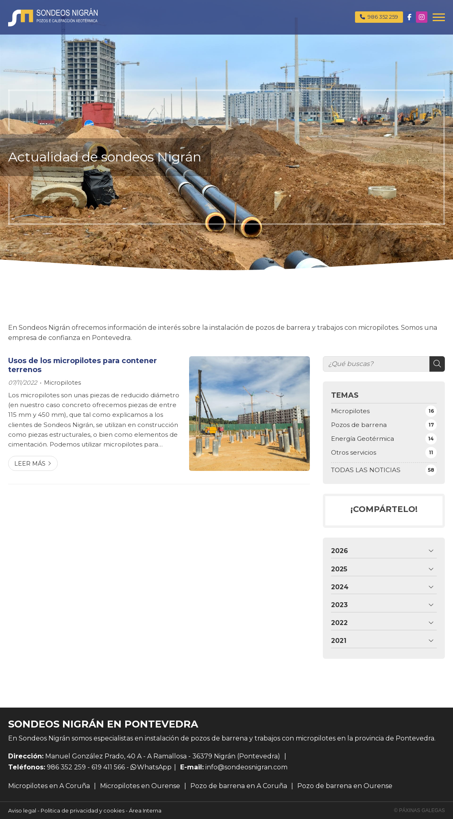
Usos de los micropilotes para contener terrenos (82, 365)
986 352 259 (66, 767)
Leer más (30, 463)
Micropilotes (62, 382)
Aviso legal (22, 810)
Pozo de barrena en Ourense (344, 786)
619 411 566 (108, 767)
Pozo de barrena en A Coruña (238, 786)
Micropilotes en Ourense (140, 786)
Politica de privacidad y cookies (82, 810)
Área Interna (145, 810)
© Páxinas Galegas (419, 810)
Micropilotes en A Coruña (49, 786)
